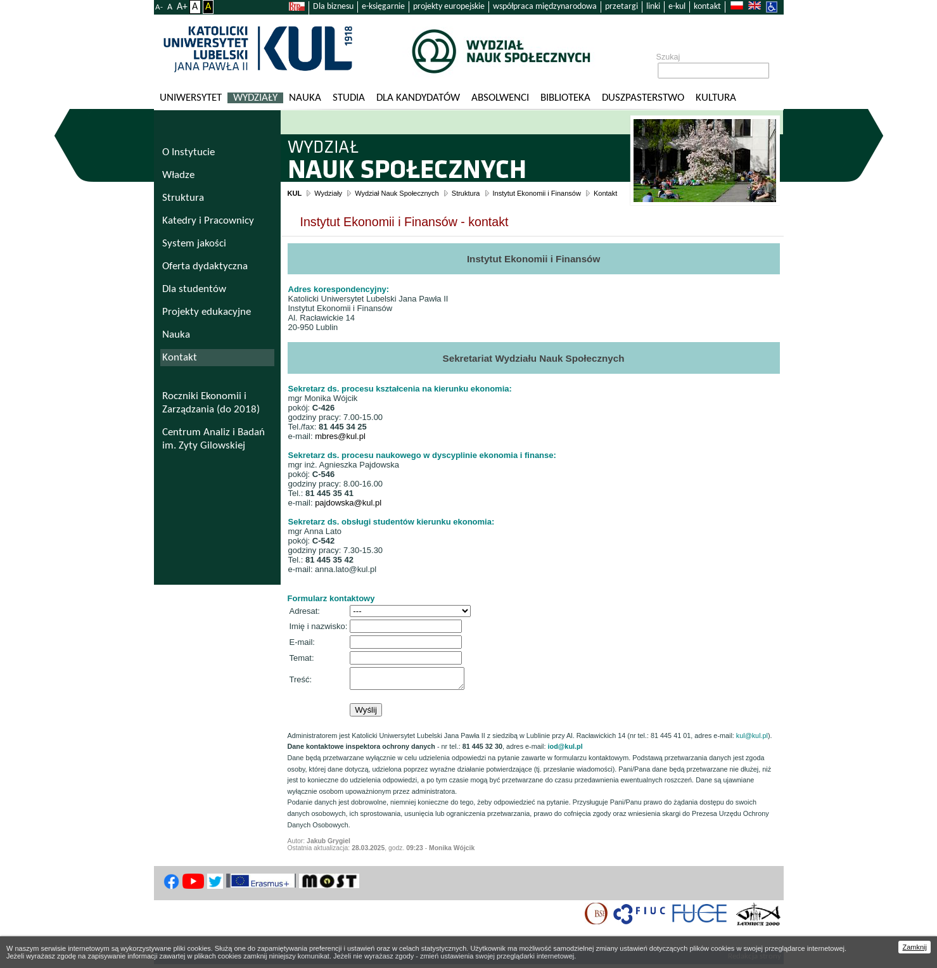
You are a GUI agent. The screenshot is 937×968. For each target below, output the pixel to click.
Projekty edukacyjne (206, 312)
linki (653, 6)
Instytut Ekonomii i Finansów (537, 193)
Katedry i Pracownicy (208, 220)
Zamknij (914, 947)
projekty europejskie (449, 6)
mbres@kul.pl (340, 436)
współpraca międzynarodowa (545, 6)
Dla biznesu (333, 6)
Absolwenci (500, 97)
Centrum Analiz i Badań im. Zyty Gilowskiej (213, 439)
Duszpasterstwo (643, 97)
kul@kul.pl (752, 738)
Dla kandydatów (418, 97)
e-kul (676, 6)
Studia (349, 97)
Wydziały (255, 97)
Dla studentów (194, 289)
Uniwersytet (191, 97)
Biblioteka (565, 97)
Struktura (466, 193)
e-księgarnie (383, 6)
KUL (295, 193)
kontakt (707, 6)
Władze (178, 175)
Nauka (305, 97)
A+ (182, 7)
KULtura (716, 97)
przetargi (621, 6)
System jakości (194, 243)
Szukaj (668, 57)
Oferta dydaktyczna (205, 266)
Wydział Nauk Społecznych (397, 193)
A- (159, 7)
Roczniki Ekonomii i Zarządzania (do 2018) (211, 403)
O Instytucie (188, 152)
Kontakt (605, 193)
